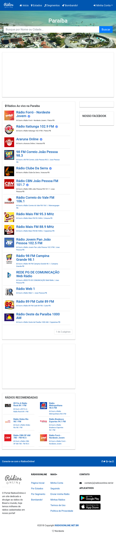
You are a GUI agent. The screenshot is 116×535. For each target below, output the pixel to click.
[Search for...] (51, 29)
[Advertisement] (58, 74)
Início (25, 5)
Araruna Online (27, 139)
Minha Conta (102, 5)
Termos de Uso (57, 505)
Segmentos (52, 5)
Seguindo (55, 488)
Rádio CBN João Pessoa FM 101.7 (37, 183)
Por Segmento (38, 494)
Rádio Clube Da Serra (32, 168)
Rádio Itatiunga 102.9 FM (35, 126)
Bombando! (70, 5)
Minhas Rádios (57, 499)
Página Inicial (37, 483)
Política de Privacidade (61, 511)
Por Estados (37, 488)
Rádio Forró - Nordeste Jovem (33, 114)
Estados (36, 5)
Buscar (106, 29)
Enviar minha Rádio (60, 494)
